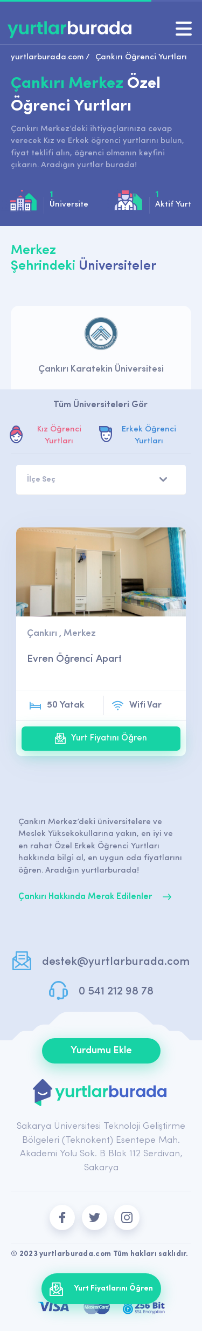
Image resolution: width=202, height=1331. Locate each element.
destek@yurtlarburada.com (116, 962)
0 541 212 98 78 (116, 991)
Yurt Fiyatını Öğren (101, 738)
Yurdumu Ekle (101, 1051)
